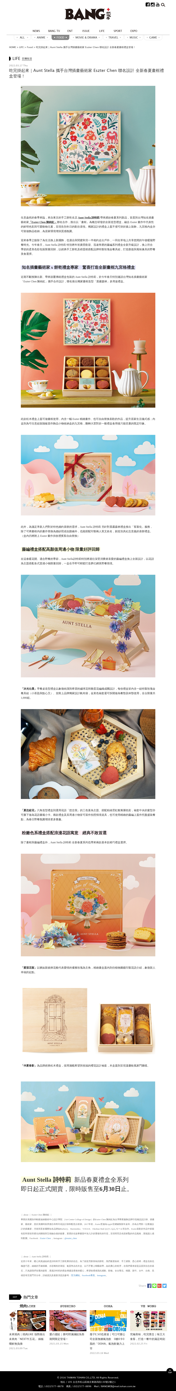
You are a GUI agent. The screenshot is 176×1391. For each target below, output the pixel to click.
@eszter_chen (70, 1238)
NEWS (36, 30)
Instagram (101, 1275)
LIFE (102, 30)
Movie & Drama (86, 37)
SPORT (118, 30)
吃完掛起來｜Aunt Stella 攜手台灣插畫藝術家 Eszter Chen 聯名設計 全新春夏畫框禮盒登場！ (85, 47)
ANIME (41, 37)
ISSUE (86, 30)
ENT (70, 30)
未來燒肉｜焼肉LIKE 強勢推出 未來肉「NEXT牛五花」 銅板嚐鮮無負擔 (27, 1339)
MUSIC (134, 37)
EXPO (133, 30)
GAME (153, 37)
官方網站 (75, 1275)
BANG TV (54, 30)
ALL (22, 37)
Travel (113, 37)
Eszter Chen (45, 1238)
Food (60, 37)
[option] (27, 1326)
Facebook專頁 (88, 1275)
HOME (12, 47)
